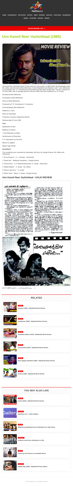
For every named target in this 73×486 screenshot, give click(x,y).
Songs (26, 18)
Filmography (12, 15)
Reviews (42, 15)
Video (36, 15)
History (40, 18)
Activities (32, 18)
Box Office (22, 15)
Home (4, 15)
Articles (49, 15)
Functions (57, 15)
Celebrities (66, 15)
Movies (47, 18)
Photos (29, 15)
